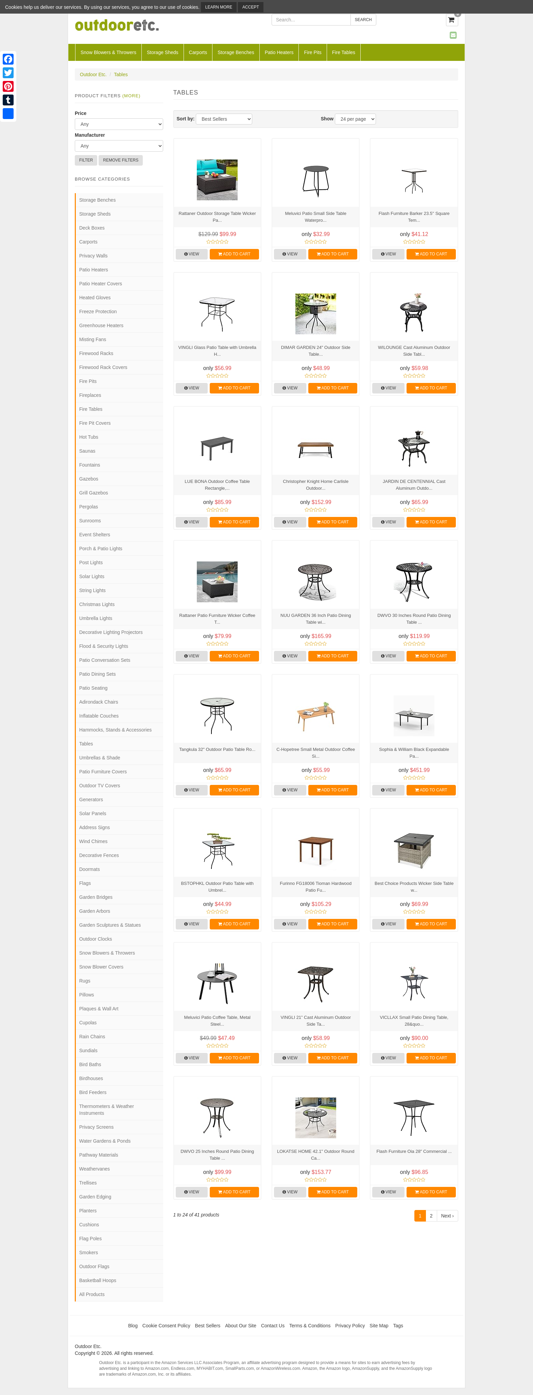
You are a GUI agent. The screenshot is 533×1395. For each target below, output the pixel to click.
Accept (250, 7)
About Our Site (240, 1325)
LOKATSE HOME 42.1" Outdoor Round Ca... (316, 1155)
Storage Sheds (162, 52)
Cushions (89, 1224)
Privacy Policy (350, 1325)
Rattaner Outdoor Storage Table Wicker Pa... (217, 217)
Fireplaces (90, 395)
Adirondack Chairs (98, 702)
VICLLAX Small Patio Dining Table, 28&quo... (414, 1021)
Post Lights (91, 562)
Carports (198, 52)
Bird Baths (90, 1064)
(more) (131, 95)
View (191, 254)
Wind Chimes (93, 841)
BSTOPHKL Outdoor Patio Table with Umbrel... (217, 887)
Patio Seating (93, 688)
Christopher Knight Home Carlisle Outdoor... (315, 485)
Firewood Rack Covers (103, 367)
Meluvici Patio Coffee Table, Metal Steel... (217, 1021)
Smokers (88, 1252)
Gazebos (88, 479)
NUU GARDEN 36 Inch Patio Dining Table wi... (315, 619)
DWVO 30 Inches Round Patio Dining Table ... (414, 619)
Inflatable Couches (99, 716)
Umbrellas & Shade (99, 757)
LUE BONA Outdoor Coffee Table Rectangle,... (217, 485)
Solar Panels (92, 813)
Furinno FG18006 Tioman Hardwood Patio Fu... (315, 887)
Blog (133, 1325)
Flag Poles (90, 1238)
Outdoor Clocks (95, 939)
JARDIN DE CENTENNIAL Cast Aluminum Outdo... (414, 485)
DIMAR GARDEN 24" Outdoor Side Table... (315, 351)
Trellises (88, 1183)
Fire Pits (312, 52)
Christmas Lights (97, 604)
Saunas (87, 451)
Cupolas (88, 1022)
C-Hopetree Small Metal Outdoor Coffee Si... (315, 753)
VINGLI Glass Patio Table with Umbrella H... (217, 351)
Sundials (88, 1050)
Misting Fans (92, 339)
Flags (85, 883)
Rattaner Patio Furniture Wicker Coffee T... (217, 619)
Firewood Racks (96, 353)
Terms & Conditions (309, 1325)
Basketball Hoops (97, 1280)
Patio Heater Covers (100, 283)
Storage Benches (236, 52)
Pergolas (88, 506)
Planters (88, 1210)
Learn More (218, 7)
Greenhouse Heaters (101, 325)
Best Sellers (208, 1325)
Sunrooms (90, 520)
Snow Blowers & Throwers (108, 52)
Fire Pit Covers (95, 423)
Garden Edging (95, 1196)
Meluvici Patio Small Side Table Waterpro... (315, 217)
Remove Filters (120, 160)
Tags (398, 1325)
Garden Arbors (94, 911)
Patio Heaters (279, 52)
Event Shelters (94, 534)
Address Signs (94, 827)
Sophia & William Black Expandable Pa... (414, 753)
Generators (91, 799)
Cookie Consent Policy (166, 1325)
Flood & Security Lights (103, 646)
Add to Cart (234, 254)
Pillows (86, 994)
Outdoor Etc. (93, 74)
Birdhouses (91, 1078)
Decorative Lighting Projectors (111, 632)
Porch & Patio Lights (100, 548)
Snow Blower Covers (101, 967)
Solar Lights (91, 576)
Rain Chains (92, 1036)
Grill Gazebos (93, 492)
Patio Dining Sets (97, 674)
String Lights (92, 590)
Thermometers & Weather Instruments (106, 1110)
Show (327, 118)
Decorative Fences (99, 855)
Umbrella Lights (95, 618)
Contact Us (273, 1325)
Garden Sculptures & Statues (110, 925)
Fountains (89, 465)
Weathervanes (94, 1169)
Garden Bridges (96, 897)
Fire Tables (343, 52)
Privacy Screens (96, 1127)
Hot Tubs (88, 437)
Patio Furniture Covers (103, 771)
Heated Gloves (95, 297)
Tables (120, 74)
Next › (447, 1215)
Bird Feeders (92, 1092)
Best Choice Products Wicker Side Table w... (414, 887)
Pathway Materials (98, 1155)
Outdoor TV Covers (99, 785)
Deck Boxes (92, 228)
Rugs (84, 981)
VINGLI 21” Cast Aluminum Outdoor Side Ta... (315, 1021)
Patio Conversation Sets (104, 660)
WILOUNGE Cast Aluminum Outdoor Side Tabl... (414, 351)
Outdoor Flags (94, 1266)
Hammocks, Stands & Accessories (115, 730)
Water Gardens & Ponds (105, 1141)
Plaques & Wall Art (98, 1008)
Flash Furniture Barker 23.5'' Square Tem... (414, 217)
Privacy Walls (93, 255)
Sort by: (186, 118)
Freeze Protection (98, 311)
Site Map (378, 1325)
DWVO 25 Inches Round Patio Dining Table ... (217, 1155)
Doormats (89, 869)
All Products (92, 1294)
